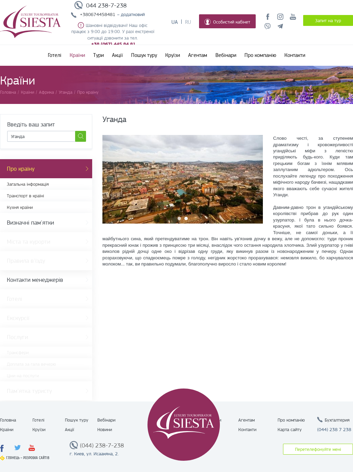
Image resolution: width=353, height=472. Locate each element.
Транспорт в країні (25, 195)
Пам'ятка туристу (29, 390)
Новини (104, 429)
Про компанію (260, 55)
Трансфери (18, 352)
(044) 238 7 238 (334, 429)
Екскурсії (18, 318)
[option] (182, 179)
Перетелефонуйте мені (318, 449)
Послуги (17, 337)
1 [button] (179, 218)
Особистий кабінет (227, 22)
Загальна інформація (28, 184)
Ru (188, 22)
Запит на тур (328, 20)
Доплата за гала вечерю (31, 364)
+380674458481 (97, 14)
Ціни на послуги (23, 375)
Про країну (20, 168)
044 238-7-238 (106, 5)
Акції (117, 55)
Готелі (54, 55)
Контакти (294, 55)
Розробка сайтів (36, 458)
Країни (77, 55)
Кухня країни (20, 207)
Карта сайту (290, 429)
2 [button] (186, 218)
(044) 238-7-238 (102, 445)
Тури (98, 55)
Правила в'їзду (26, 260)
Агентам (197, 55)
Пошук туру (144, 55)
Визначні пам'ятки (30, 222)
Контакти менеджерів (35, 279)
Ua (174, 22)
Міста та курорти (28, 241)
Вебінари (225, 55)
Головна (8, 420)
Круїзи (172, 55)
